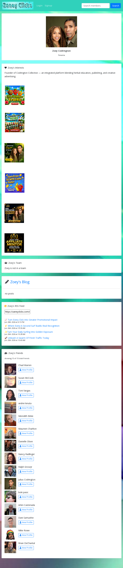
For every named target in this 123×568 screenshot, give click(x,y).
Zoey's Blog (20, 281)
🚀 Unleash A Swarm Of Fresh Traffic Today (27, 337)
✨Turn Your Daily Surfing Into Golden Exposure (29, 331)
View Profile (26, 369)
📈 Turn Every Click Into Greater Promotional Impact (31, 319)
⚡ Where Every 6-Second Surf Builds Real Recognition (32, 325)
